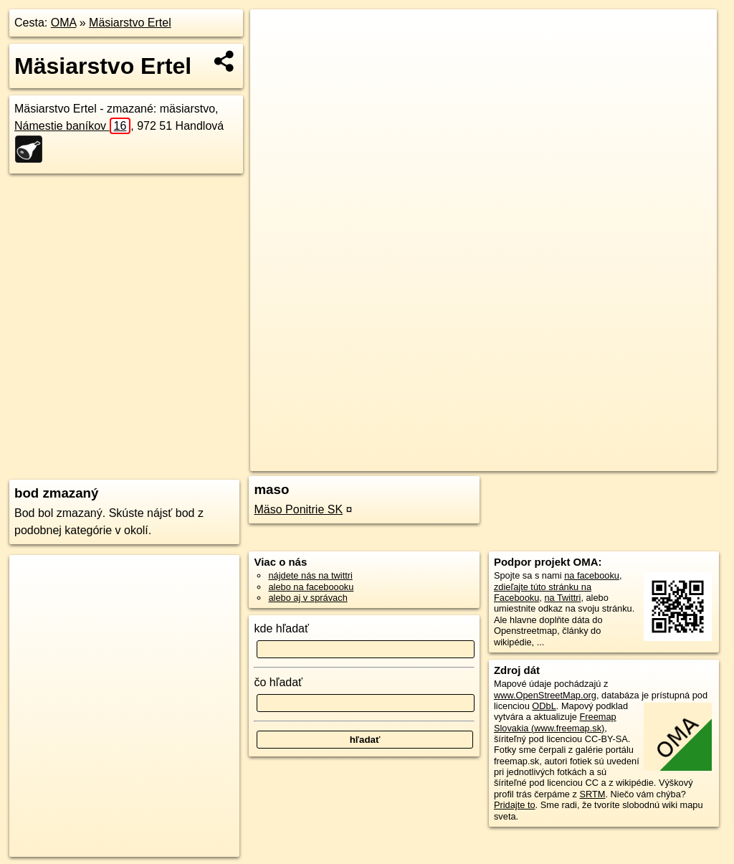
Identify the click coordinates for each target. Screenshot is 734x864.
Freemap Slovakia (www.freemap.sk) (555, 722)
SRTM (592, 794)
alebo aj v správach (307, 597)
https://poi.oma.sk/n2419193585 (652, 460)
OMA (64, 22)
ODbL (544, 706)
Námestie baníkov (72, 126)
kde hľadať (281, 628)
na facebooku (591, 575)
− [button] (275, 56)
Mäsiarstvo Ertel (130, 22)
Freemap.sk (543, 460)
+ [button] (275, 33)
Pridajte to (514, 804)
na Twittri (562, 597)
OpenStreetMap (469, 460)
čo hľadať (278, 682)
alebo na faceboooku (310, 586)
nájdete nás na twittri (310, 575)
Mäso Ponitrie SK (298, 509)
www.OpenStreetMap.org (545, 695)
